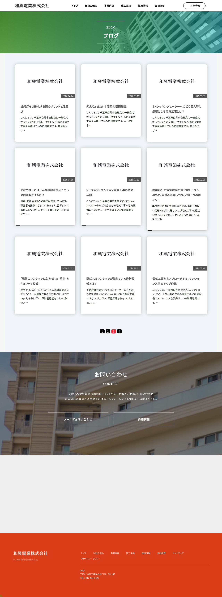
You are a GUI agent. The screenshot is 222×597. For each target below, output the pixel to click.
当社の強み (91, 5)
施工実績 (126, 5)
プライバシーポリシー (91, 558)
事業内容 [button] (109, 5)
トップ (74, 5)
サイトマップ (178, 552)
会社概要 (160, 5)
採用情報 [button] (143, 5)
